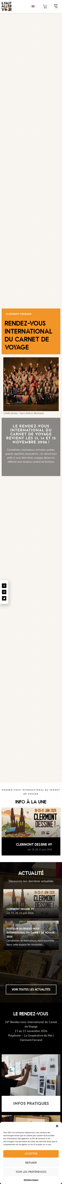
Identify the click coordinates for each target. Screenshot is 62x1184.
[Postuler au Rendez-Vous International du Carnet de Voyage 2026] (31, 936)
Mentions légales (31, 1180)
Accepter (31, 1154)
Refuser (31, 1163)
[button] (57, 1126)
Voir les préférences (31, 1172)
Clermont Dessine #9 (34, 846)
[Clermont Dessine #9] (31, 905)
